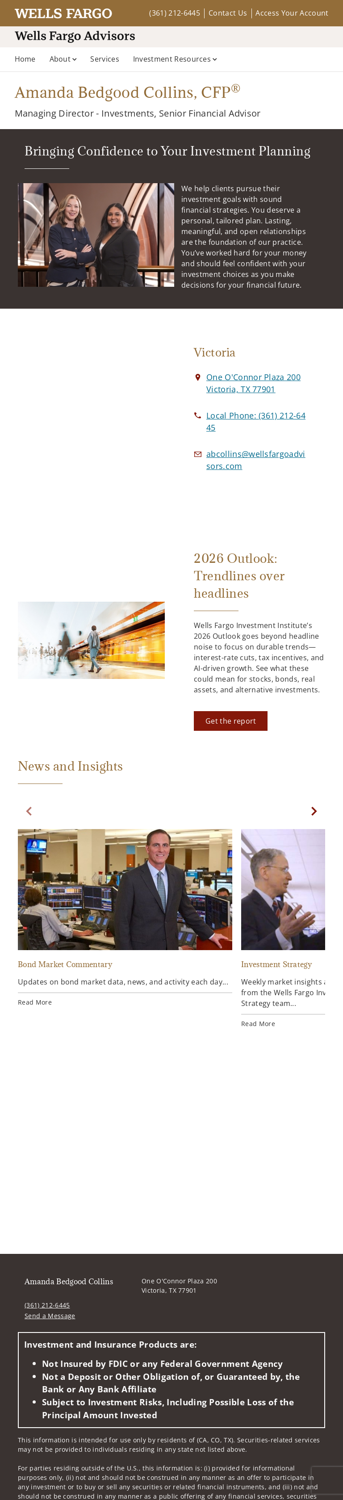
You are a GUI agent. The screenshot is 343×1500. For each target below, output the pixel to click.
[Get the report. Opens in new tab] (231, 721)
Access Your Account (291, 13)
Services (104, 59)
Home (25, 59)
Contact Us (228, 13)
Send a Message (50, 1315)
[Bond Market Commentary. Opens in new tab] (125, 919)
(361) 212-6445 (174, 13)
